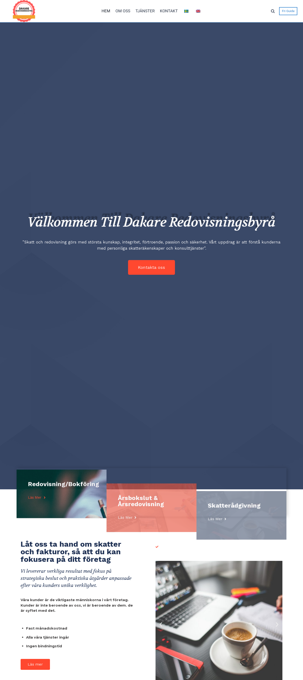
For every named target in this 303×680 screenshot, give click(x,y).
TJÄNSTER (145, 11)
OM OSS (123, 11)
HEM (106, 11)
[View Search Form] (273, 11)
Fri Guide (288, 11)
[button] (151, 267)
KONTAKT (169, 11)
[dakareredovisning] (24, 11)
